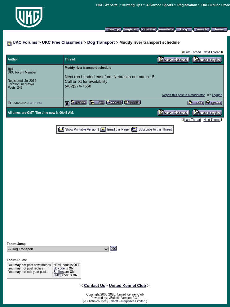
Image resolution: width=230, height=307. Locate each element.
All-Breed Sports (159, 5)
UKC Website (106, 5)
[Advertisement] (115, 187)
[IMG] (57, 275)
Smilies (59, 272)
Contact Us (94, 285)
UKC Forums (25, 42)
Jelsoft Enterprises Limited (127, 301)
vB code (59, 268)
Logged (217, 95)
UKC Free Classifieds (62, 42)
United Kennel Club (127, 285)
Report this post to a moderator (183, 95)
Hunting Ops (132, 5)
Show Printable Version (81, 129)
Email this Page (118, 129)
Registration (187, 5)
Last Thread (192, 52)
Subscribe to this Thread (155, 129)
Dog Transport (101, 42)
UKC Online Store (215, 5)
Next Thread (211, 52)
